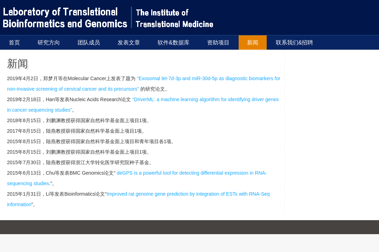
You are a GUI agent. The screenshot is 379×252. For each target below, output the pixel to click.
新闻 (252, 43)
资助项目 (218, 43)
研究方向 (49, 43)
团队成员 (89, 43)
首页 (14, 43)
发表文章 (129, 43)
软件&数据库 (174, 43)
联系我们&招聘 (294, 43)
